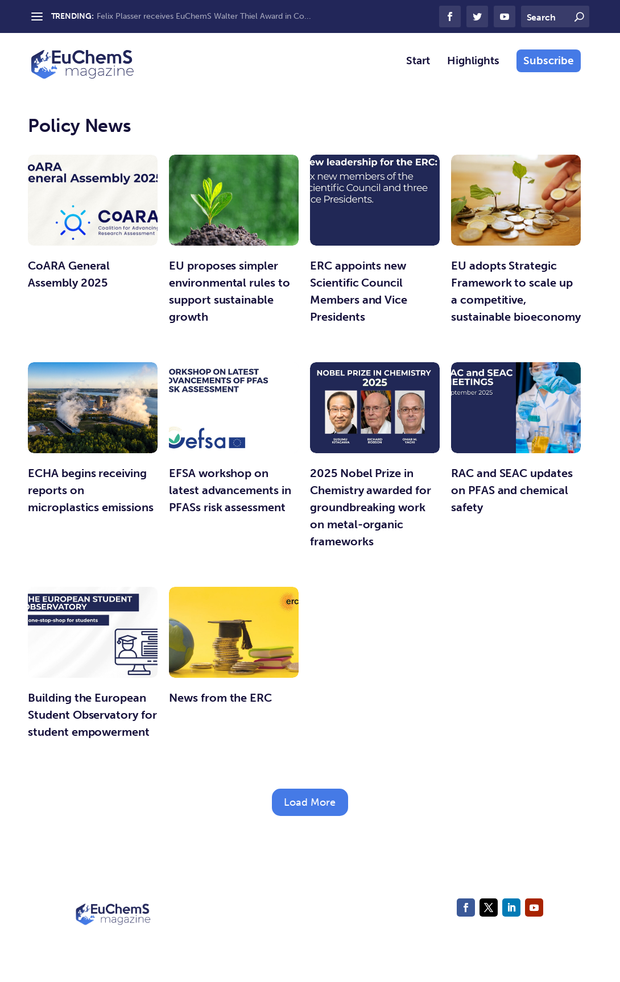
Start (418, 69)
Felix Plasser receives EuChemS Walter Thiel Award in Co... (204, 16)
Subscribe (548, 67)
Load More (310, 809)
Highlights (473, 69)
